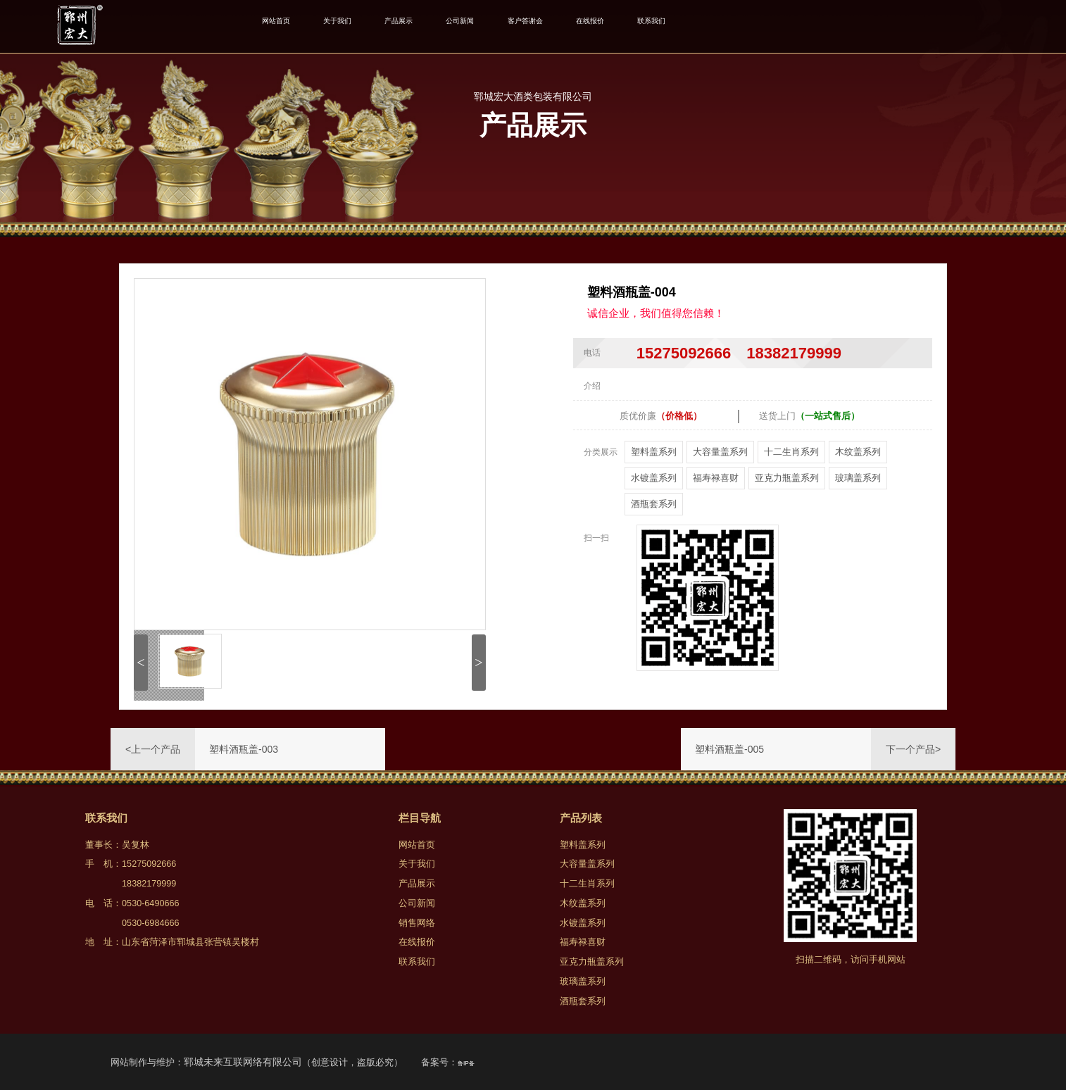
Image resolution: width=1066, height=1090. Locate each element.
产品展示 (443, 26)
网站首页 (284, 26)
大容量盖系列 (720, 451)
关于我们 (364, 26)
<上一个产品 (152, 749)
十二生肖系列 (791, 451)
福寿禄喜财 (716, 477)
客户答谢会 (606, 26)
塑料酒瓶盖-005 (729, 749)
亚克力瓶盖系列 (787, 477)
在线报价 (690, 26)
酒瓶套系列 (654, 504)
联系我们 (769, 26)
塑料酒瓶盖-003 (243, 749)
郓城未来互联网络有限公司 (243, 1061)
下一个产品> (913, 749)
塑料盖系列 (654, 451)
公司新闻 (522, 26)
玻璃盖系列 (858, 477)
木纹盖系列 (858, 451)
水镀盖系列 (654, 477)
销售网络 (417, 923)
